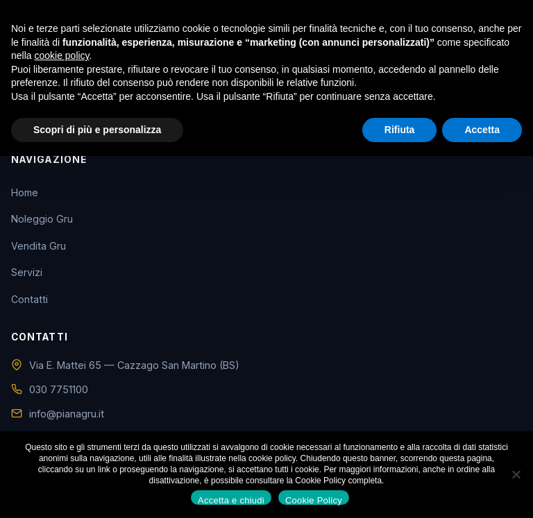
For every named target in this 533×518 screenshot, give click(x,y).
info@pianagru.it (66, 414)
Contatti (29, 299)
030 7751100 (58, 389)
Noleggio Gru (42, 219)
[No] (516, 474)
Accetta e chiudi (231, 500)
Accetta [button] (482, 129)
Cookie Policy (313, 500)
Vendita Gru (38, 246)
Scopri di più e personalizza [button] (97, 129)
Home (24, 192)
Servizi (26, 272)
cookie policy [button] (61, 55)
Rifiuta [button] (399, 129)
